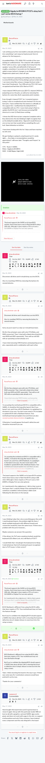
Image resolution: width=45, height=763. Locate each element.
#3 (42, 306)
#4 (42, 377)
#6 (42, 516)
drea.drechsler (10, 213)
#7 (42, 579)
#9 (42, 706)
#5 (42, 447)
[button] (3, 4)
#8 (42, 645)
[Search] (42, 3)
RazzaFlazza (7, 17)
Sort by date (16, 247)
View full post (8, 238)
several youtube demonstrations (13, 418)
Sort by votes (28, 247)
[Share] (38, 49)
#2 (42, 273)
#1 (42, 48)
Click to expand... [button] (22, 401)
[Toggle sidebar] (37, 3)
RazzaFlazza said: (9, 218)
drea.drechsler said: (10, 310)
